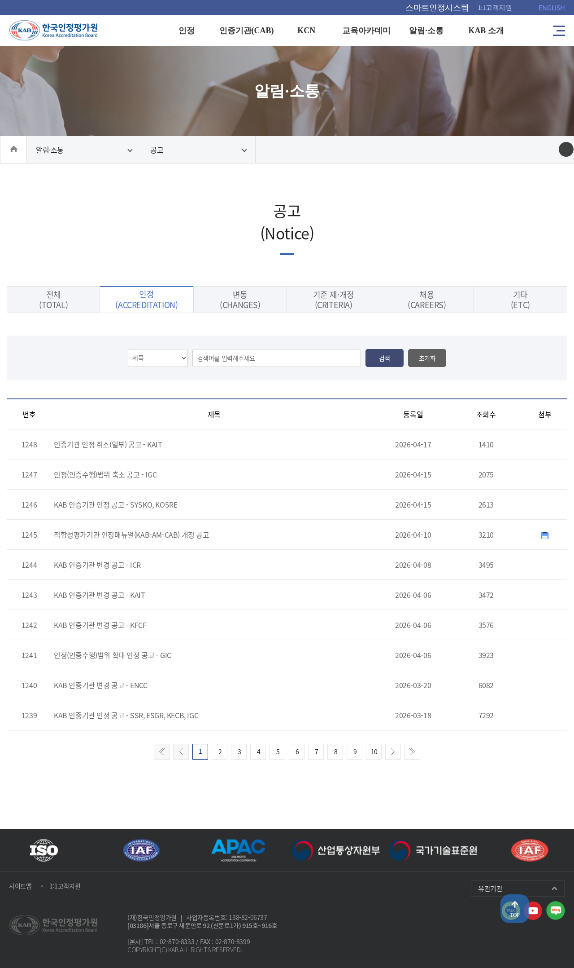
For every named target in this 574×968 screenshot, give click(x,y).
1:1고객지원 (495, 7)
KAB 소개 (486, 30)
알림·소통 (426, 30)
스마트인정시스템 (437, 7)
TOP (514, 915)
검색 (384, 358)
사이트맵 (20, 885)
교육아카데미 (366, 30)
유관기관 (490, 888)
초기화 (427, 358)
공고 (156, 149)
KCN (306, 30)
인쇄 (566, 149)
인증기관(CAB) (246, 30)
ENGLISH (552, 8)
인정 (186, 30)
